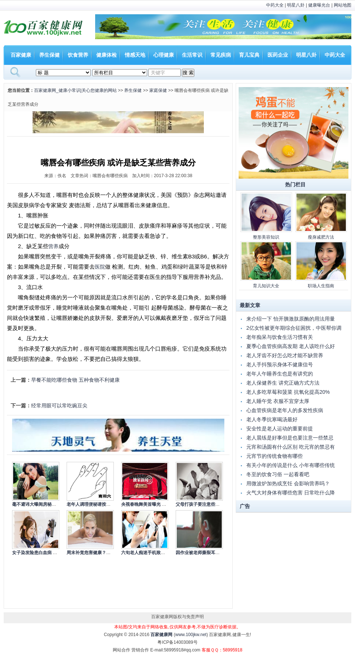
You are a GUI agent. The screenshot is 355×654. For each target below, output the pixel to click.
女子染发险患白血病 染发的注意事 (45, 552)
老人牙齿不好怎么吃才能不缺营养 (284, 355)
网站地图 (342, 5)
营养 (53, 246)
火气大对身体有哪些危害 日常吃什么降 (290, 493)
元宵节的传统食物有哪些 (274, 456)
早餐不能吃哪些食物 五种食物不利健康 (75, 380)
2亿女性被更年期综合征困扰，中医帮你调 (293, 328)
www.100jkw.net (190, 634)
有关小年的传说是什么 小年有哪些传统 (290, 465)
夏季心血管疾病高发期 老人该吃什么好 (290, 346)
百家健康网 (161, 634)
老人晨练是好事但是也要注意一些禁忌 (289, 438)
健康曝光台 (319, 5)
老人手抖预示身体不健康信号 (279, 364)
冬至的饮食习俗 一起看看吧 (277, 474)
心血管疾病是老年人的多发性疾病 (284, 410)
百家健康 (21, 55)
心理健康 (163, 55)
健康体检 (106, 55)
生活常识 (192, 55)
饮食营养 (78, 55)
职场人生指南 (321, 285)
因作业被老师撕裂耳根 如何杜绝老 (209, 552)
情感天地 (135, 55)
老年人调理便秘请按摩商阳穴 (95, 504)
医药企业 (278, 55)
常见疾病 (220, 55)
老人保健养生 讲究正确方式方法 (283, 383)
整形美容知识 (266, 237)
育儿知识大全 (266, 285)
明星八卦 (295, 5)
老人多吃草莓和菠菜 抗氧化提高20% (288, 392)
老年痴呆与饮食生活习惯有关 (279, 337)
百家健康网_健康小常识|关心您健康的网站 (75, 90)
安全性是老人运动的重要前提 (279, 428)
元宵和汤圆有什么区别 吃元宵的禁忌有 (290, 447)
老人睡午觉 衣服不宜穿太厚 (277, 401)
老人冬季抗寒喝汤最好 (272, 419)
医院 (100, 267)
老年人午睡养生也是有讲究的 (279, 374)
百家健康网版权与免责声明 (177, 616)
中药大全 (275, 5)
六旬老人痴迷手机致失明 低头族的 (154, 552)
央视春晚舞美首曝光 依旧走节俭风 (154, 504)
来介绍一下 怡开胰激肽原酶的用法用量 (290, 319)
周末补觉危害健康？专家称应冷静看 (102, 552)
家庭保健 (158, 90)
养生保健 (49, 55)
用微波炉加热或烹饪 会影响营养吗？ (288, 483)
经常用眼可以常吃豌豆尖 (59, 405)
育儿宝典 (249, 55)
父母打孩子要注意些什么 (200, 504)
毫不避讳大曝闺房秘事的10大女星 (45, 504)
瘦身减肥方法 (321, 237)
